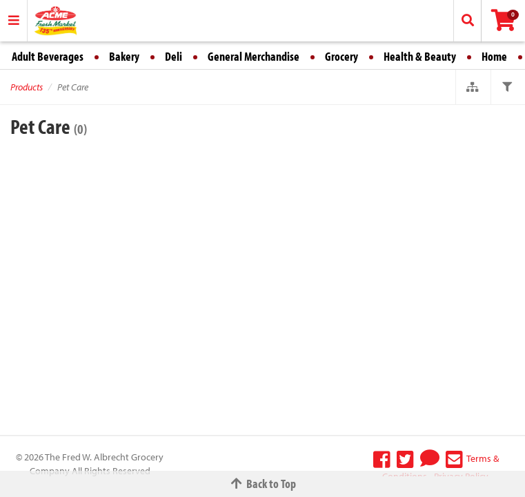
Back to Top (263, 483)
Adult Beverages (47, 56)
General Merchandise (253, 56)
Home (494, 56)
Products (26, 87)
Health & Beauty (420, 56)
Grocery (341, 56)
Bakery (124, 56)
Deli (173, 56)
